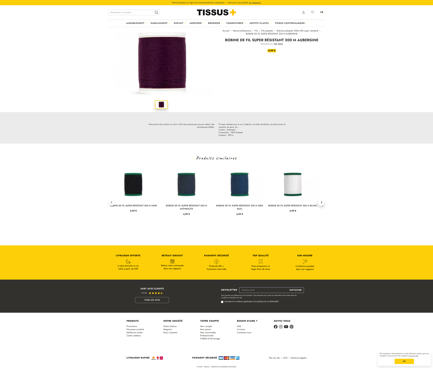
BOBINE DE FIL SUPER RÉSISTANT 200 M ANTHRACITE (189, 207)
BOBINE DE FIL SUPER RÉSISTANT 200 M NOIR (136, 205)
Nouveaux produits (135, 329)
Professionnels (206, 335)
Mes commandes (208, 332)
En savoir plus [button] (413, 356)
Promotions (131, 326)
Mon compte (206, 326)
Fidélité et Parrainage (210, 338)
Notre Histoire (169, 326)
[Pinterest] (291, 327)
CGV (285, 357)
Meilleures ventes (134, 332)
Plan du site (274, 357)
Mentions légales (299, 357)
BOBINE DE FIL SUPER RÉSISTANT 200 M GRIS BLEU (242, 207)
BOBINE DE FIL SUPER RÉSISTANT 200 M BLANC (295, 205)
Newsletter (229, 290)
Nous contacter (170, 332)
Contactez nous (244, 332)
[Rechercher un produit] (133, 12)
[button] (111, 202)
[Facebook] (276, 327)
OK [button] (404, 361)
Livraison (241, 329)
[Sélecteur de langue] (322, 12)
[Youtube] (286, 327)
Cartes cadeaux (133, 335)
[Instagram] (280, 327)
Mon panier (205, 329)
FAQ (239, 326)
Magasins (167, 329)
